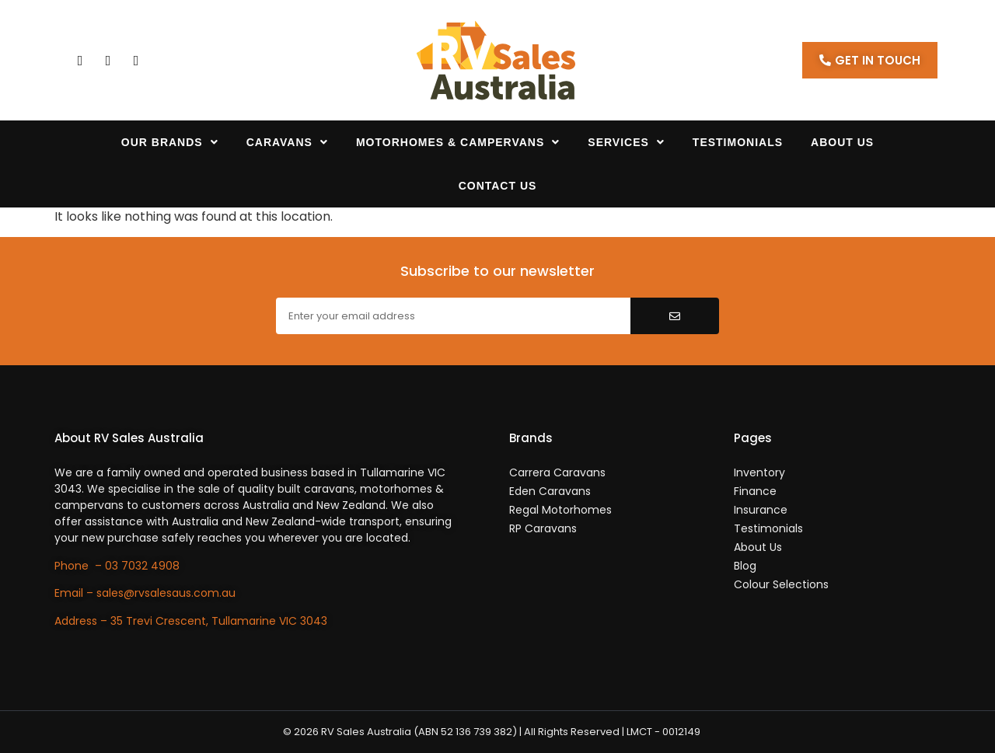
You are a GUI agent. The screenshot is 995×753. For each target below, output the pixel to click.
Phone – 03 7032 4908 (117, 565)
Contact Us (498, 186)
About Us (842, 142)
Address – (82, 621)
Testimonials (738, 142)
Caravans (287, 142)
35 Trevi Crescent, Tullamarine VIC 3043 (218, 621)
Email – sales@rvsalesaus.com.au (145, 593)
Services (626, 142)
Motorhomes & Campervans (458, 142)
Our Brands (169, 142)
